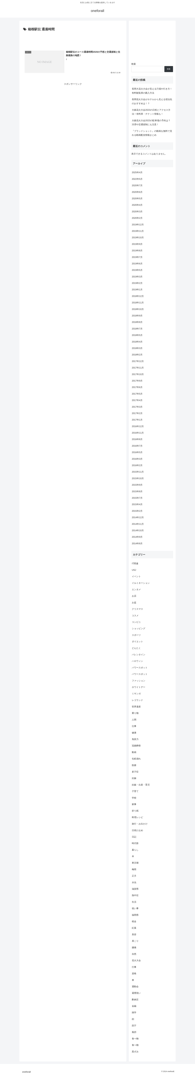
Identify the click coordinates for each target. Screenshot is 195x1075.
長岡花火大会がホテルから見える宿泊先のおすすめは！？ (152, 101)
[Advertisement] (73, 39)
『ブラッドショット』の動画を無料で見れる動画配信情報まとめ (152, 133)
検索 (133, 64)
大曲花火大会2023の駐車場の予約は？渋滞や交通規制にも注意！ (151, 122)
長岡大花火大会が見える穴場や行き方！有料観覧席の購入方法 (152, 91)
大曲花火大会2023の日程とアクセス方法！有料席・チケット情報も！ (151, 112)
